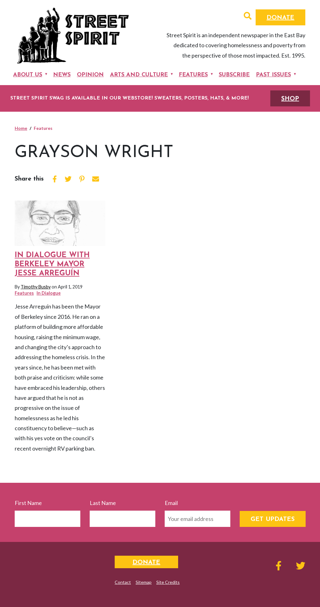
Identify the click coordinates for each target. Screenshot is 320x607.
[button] (248, 16)
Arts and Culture (139, 75)
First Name (28, 502)
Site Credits (168, 582)
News (62, 75)
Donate (280, 18)
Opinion (90, 75)
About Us (27, 75)
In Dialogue (49, 293)
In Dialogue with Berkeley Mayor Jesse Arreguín (52, 264)
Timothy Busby (36, 286)
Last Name (103, 502)
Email (171, 502)
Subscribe (234, 75)
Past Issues (273, 75)
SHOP (290, 99)
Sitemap (144, 582)
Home (21, 128)
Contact (123, 582)
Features (193, 75)
